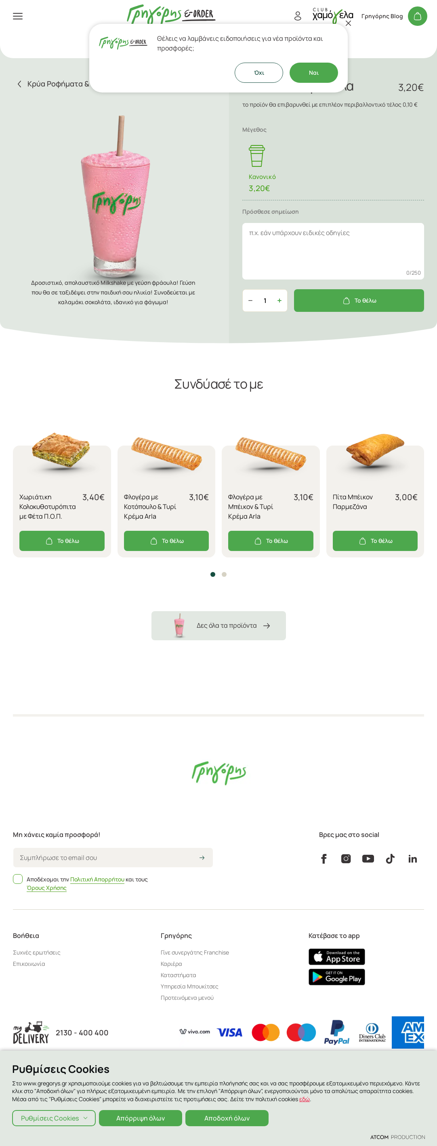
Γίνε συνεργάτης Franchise (195, 952)
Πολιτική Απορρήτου (97, 879)
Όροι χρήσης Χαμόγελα (193, 1086)
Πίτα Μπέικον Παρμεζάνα (353, 501)
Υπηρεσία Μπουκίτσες (189, 986)
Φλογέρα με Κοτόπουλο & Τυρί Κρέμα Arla (150, 506)
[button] (212, 574)
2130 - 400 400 (82, 1032)
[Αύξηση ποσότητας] (279, 300)
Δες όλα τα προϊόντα (218, 625)
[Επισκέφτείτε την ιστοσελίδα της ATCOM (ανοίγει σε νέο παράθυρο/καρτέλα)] (376, 1086)
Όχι (259, 72)
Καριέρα (171, 963)
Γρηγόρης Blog (382, 16)
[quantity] (264, 300)
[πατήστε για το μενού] (18, 16)
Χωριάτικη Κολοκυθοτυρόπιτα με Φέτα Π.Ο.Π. (47, 506)
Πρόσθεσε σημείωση (270, 211)
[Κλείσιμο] (348, 23)
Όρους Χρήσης (47, 888)
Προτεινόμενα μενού (187, 997)
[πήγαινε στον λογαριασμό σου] (333, 16)
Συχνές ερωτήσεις (37, 952)
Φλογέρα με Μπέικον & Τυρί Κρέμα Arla (250, 506)
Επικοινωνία (29, 963)
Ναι (314, 72)
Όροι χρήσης (140, 1086)
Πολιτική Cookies (95, 1086)
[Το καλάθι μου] (417, 16)
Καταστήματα (178, 975)
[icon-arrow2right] (202, 858)
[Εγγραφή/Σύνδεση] (297, 16)
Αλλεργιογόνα (248, 1086)
